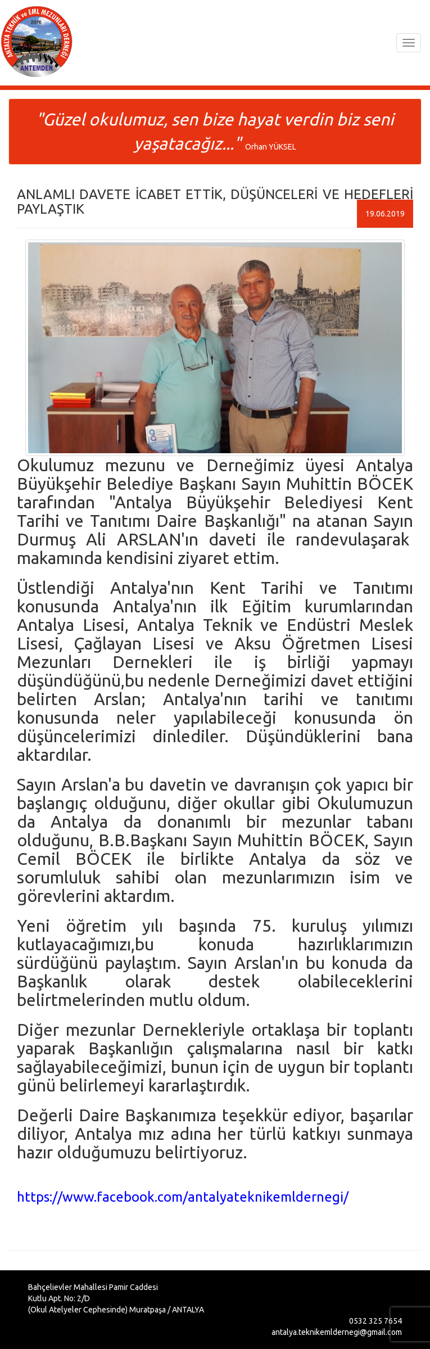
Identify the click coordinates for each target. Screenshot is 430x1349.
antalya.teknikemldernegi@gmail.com (336, 1332)
